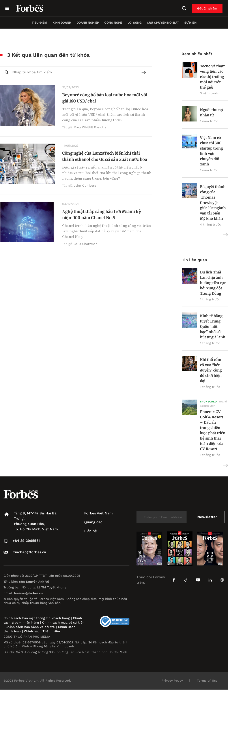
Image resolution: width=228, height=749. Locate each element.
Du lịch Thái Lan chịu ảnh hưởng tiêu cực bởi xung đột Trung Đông (213, 283)
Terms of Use (207, 680)
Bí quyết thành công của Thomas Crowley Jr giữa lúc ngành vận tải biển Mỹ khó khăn (213, 202)
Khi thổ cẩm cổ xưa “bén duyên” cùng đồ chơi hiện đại (211, 370)
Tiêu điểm (39, 22)
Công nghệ (113, 22)
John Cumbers (85, 185)
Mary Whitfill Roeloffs (90, 127)
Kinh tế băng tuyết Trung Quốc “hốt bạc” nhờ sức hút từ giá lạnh (212, 326)
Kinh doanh (61, 22)
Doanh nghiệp (88, 22)
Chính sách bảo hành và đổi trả (30, 627)
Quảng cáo (93, 522)
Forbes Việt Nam (98, 513)
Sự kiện (190, 22)
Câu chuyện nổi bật (163, 22)
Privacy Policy (172, 680)
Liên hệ (90, 531)
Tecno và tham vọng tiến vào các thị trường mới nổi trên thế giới (213, 76)
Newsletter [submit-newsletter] (207, 517)
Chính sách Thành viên (42, 631)
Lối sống (134, 22)
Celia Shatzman (85, 244)
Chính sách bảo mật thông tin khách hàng (37, 618)
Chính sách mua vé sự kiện (63, 622)
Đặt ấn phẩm (207, 8)
